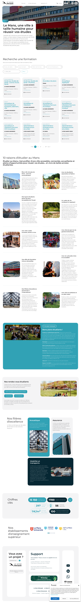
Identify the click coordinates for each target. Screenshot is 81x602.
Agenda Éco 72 (44, 3)
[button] (78, 585)
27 (46, 146)
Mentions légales (36, 593)
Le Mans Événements (41, 591)
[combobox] (9, 67)
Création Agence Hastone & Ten (48, 593)
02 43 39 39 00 (46, 88)
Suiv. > (49, 146)
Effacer (23, 71)
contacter (44, 557)
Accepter (55, 598)
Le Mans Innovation (49, 588)
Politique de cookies (54, 594)
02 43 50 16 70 (27, 136)
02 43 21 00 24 (46, 136)
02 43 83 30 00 (7, 91)
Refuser (64, 598)
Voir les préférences (74, 598)
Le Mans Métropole (32, 3)
